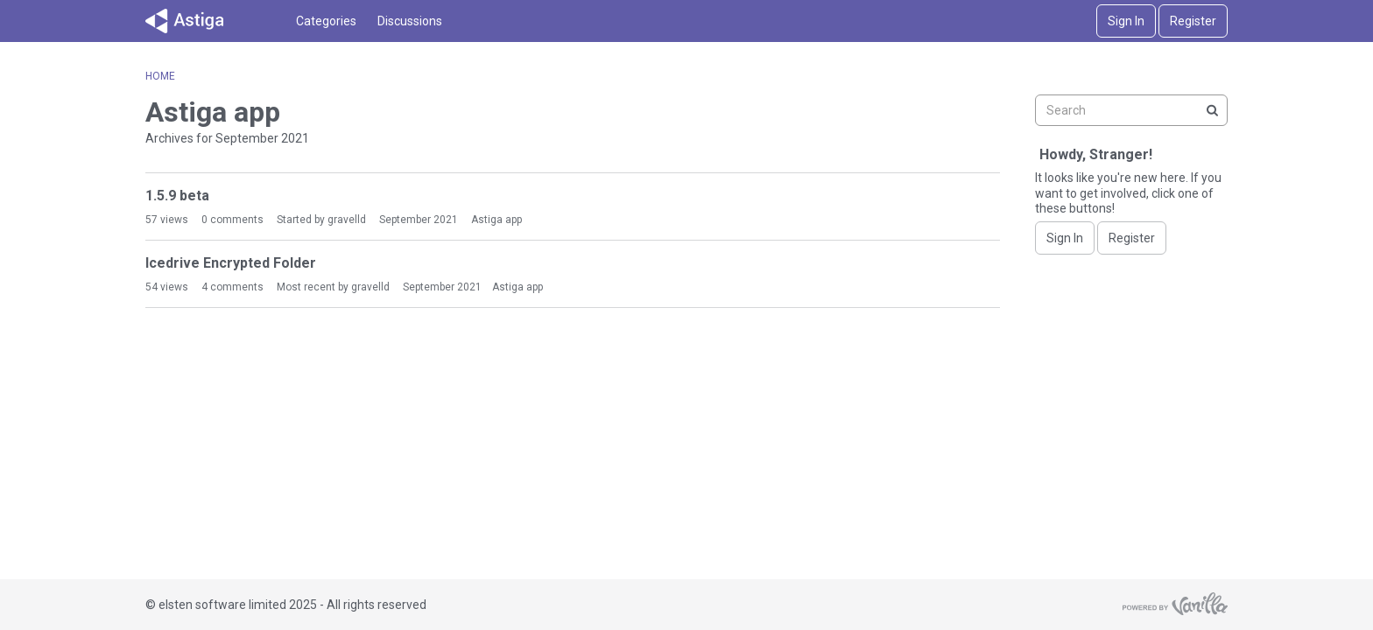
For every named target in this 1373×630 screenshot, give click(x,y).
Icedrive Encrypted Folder (230, 263)
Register (1193, 21)
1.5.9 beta (177, 195)
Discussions (409, 21)
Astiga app (496, 220)
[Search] (1212, 110)
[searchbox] (1131, 110)
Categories (326, 21)
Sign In (1126, 21)
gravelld (346, 220)
